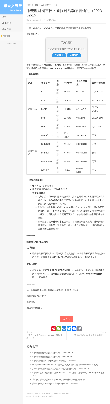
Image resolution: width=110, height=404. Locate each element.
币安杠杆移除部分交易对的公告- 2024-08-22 (52, 357)
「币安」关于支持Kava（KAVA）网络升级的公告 (44, 337)
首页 (4, 17)
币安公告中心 (46, 5)
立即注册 (59, 55)
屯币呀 (51, 397)
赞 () (66, 319)
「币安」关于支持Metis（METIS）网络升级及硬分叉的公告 (58, 380)
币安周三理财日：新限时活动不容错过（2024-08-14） (56, 361)
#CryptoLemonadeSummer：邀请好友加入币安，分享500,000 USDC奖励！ (66, 365)
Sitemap (45, 397)
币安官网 (63, 394)
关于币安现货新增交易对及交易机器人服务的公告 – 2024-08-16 (60, 369)
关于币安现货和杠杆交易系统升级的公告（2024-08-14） (57, 384)
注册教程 (6, 23)
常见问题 (6, 28)
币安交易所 (11, 7)
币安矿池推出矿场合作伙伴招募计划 (90, 336)
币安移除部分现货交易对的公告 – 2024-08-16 (52, 353)
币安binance (11, 44)
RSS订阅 (5, 36)
